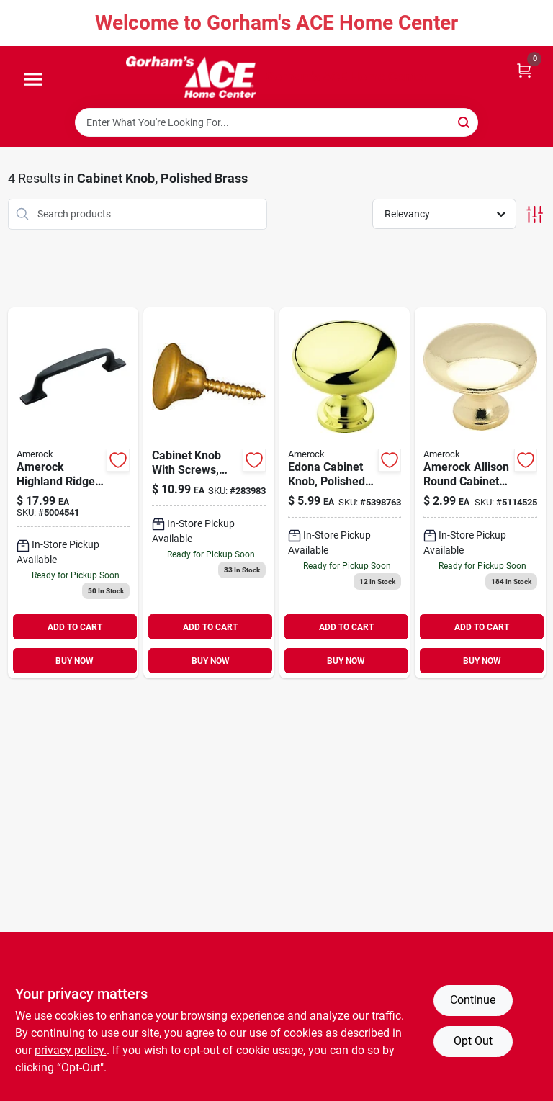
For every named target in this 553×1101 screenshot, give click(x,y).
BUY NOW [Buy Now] (74, 661)
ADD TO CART (75, 627)
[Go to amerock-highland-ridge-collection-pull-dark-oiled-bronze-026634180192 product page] (73, 493)
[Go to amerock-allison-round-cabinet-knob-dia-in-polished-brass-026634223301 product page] (480, 493)
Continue (472, 1000)
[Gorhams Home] (191, 77)
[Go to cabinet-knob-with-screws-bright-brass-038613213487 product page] (208, 493)
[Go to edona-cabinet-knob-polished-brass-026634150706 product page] (344, 493)
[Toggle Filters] (534, 214)
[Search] (464, 121)
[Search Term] (276, 122)
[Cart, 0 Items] (524, 69)
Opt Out (473, 1041)
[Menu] (33, 80)
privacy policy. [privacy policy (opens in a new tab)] (71, 1050)
